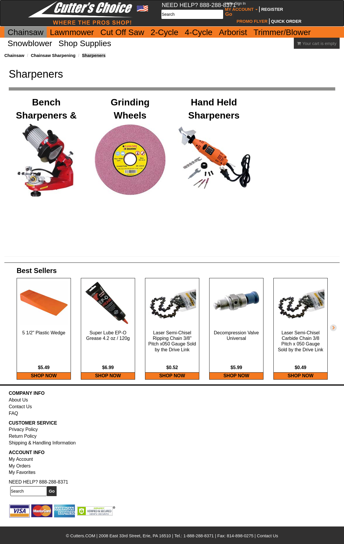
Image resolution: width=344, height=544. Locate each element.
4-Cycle (198, 32)
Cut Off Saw (122, 32)
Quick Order (286, 21)
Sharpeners (94, 55)
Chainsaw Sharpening (53, 55)
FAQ (13, 419)
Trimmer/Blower (282, 32)
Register (272, 9)
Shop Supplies (85, 43)
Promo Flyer (252, 21)
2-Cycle (164, 32)
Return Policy (22, 441)
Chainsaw (25, 32)
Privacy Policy (23, 435)
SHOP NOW (44, 381)
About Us (18, 405)
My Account (241, 6)
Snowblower (30, 43)
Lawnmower (72, 32)
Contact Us (20, 412)
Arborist (233, 32)
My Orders (20, 471)
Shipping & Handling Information (42, 448)
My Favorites (22, 478)
